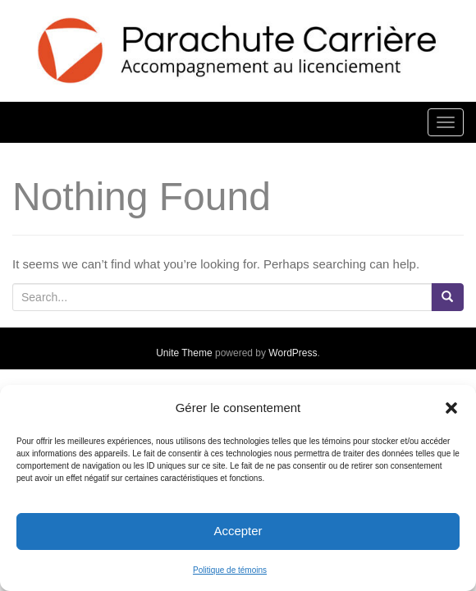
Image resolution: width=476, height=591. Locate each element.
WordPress (292, 353)
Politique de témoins (230, 570)
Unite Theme (184, 353)
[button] (451, 408)
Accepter (237, 531)
